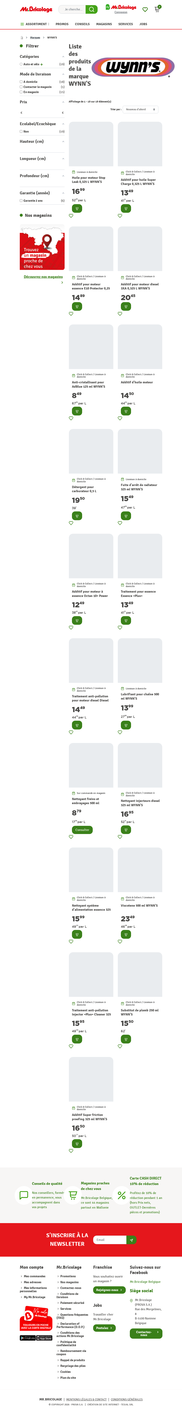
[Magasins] (73, 1195)
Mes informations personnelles (33, 1289)
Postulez (102, 1328)
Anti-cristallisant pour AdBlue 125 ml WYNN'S (88, 384)
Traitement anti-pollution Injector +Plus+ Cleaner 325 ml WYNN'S (91, 1014)
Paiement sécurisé (72, 1303)
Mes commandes (34, 1276)
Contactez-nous (70, 1288)
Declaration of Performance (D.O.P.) (70, 1325)
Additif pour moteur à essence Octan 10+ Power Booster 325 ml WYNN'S (90, 596)
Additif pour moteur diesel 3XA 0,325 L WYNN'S (140, 286)
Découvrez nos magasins (43, 277)
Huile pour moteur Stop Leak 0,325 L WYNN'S (88, 180)
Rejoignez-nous (107, 1290)
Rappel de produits (72, 1360)
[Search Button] (92, 9)
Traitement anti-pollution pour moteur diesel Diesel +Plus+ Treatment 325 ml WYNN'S (90, 702)
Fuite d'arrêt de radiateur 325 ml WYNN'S (139, 487)
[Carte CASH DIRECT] (122, 1195)
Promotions (68, 1276)
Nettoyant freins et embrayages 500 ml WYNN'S (85, 803)
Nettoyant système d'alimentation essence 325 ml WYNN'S (91, 910)
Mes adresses (32, 1282)
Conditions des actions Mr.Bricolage (70, 1334)
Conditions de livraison (67, 1295)
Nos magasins (69, 1282)
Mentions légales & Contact (86, 1399)
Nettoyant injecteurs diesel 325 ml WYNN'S (140, 803)
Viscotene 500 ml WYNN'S (139, 906)
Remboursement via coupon (71, 1352)
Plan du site (68, 1378)
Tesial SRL (127, 1404)
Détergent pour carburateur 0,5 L (84, 489)
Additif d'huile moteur (137, 382)
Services (65, 1309)
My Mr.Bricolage (34, 1297)
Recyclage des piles (73, 1366)
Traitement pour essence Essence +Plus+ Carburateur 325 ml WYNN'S (138, 598)
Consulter (82, 830)
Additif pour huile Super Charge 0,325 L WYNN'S (138, 182)
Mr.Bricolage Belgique (145, 1282)
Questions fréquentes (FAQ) (72, 1316)
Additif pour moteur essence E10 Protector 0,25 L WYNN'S (91, 288)
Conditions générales (127, 1399)
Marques (35, 37)
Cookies (65, 1372)
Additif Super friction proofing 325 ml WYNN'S (89, 1117)
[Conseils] (24, 1195)
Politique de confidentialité (66, 1343)
